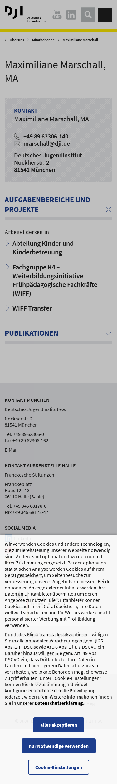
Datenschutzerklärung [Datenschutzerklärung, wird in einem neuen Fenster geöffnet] (59, 709)
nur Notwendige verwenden (59, 752)
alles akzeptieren (58, 731)
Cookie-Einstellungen (58, 773)
